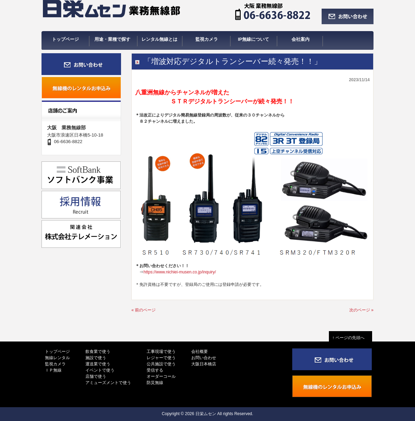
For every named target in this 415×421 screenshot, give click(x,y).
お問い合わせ (203, 357)
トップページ (57, 351)
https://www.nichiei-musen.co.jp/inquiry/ (180, 272)
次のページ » (361, 310)
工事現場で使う (161, 351)
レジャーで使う (161, 357)
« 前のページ (143, 310)
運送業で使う (97, 364)
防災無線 (155, 382)
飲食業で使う (97, 351)
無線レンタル (57, 357)
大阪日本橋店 (203, 364)
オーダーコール (161, 376)
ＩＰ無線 (53, 370)
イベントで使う (99, 370)
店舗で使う (95, 376)
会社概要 (199, 351)
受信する (155, 370)
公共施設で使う (161, 364)
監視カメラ (55, 364)
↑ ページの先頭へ (350, 337)
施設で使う (95, 357)
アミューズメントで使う (108, 382)
